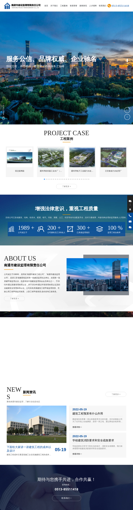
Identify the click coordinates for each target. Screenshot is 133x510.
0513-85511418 (120, 5)
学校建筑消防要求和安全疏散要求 (93, 440)
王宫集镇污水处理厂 (113, 171)
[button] (127, 60)
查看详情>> (77, 427)
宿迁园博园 (19, 171)
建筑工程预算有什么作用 (87, 413)
